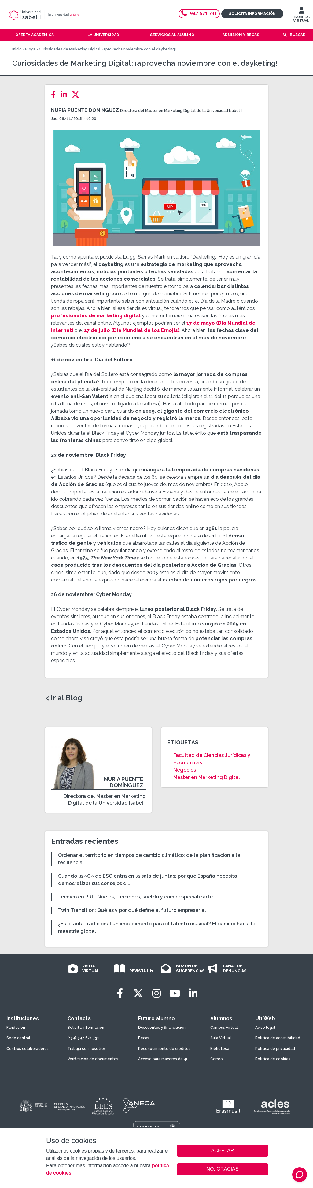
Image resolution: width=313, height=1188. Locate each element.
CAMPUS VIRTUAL (301, 16)
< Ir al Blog (63, 698)
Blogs (30, 49)
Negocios (184, 770)
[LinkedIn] (66, 94)
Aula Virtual (220, 1038)
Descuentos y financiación (162, 1027)
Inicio (17, 49)
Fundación (15, 1027)
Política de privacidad (275, 1048)
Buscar (297, 35)
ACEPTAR (222, 1151)
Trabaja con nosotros (87, 1048)
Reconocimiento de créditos (164, 1048)
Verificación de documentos (93, 1059)
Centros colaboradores (27, 1048)
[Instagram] (156, 993)
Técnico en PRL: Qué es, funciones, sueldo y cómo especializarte (135, 897)
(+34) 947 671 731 (83, 1038)
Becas (143, 1038)
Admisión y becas (241, 35)
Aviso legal (265, 1027)
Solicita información (252, 14)
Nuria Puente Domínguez (85, 110)
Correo (216, 1059)
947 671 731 (199, 14)
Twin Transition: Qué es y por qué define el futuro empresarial (132, 910)
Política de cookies (272, 1059)
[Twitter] (77, 94)
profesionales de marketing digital (96, 316)
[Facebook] (55, 94)
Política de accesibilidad (277, 1038)
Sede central (18, 1038)
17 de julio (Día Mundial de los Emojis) (131, 330)
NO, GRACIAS (223, 1168)
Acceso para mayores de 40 (163, 1059)
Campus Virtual (224, 1027)
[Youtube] (174, 993)
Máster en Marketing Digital (206, 777)
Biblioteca (219, 1048)
